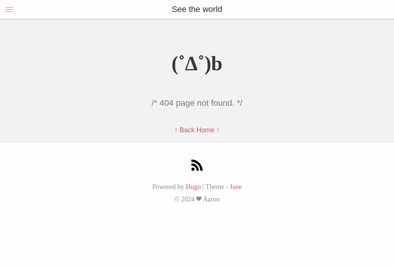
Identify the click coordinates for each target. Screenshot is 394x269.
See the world (197, 9)
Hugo (193, 187)
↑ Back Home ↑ (196, 130)
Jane (236, 187)
